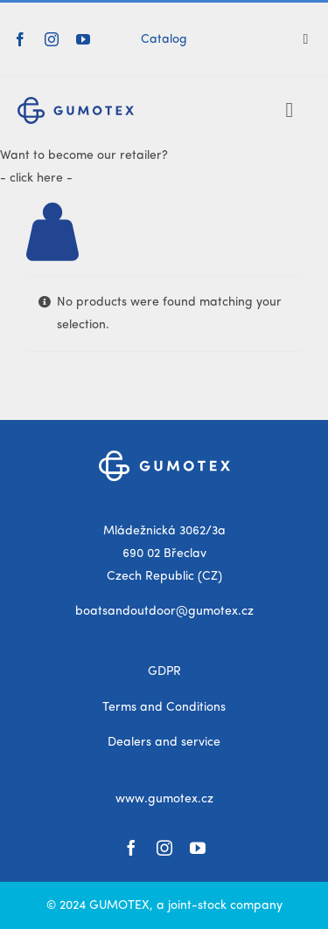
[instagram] (52, 39)
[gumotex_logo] (75, 103)
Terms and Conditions (164, 707)
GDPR (164, 671)
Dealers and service (164, 742)
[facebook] (20, 39)
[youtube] (83, 39)
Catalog (164, 39)
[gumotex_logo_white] (164, 457)
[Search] (312, 39)
